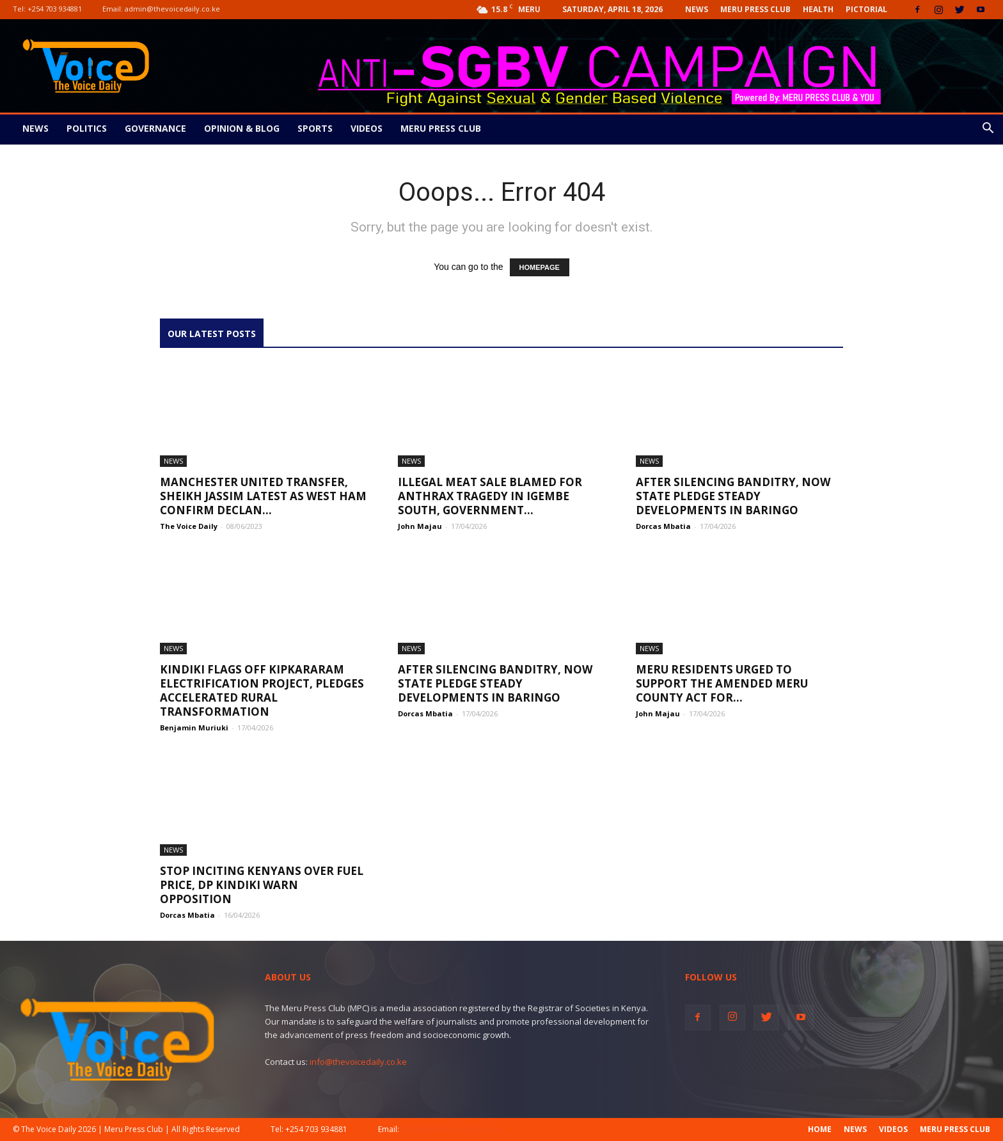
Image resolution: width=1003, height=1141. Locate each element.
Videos (367, 128)
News (696, 9)
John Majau (420, 526)
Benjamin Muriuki (194, 727)
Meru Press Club (755, 9)
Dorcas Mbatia (663, 526)
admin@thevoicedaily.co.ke (172, 8)
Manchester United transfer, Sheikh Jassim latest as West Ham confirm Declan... (263, 496)
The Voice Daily (188, 526)
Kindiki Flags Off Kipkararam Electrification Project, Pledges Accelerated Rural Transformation (262, 690)
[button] (987, 129)
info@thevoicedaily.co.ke (358, 1061)
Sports (315, 128)
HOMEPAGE (539, 267)
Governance (155, 128)
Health (818, 9)
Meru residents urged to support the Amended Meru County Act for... (722, 683)
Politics (87, 128)
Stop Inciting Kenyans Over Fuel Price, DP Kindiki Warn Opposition (261, 884)
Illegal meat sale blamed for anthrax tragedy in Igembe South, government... (490, 496)
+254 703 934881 (55, 8)
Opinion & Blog (242, 128)
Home (820, 1129)
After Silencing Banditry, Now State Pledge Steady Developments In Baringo (733, 496)
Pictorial (866, 9)
